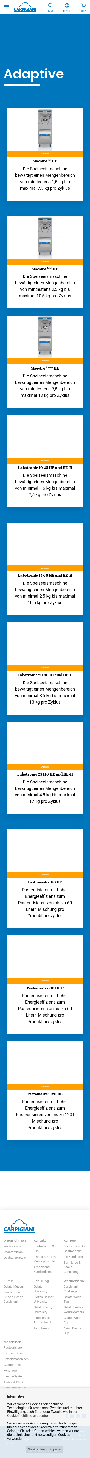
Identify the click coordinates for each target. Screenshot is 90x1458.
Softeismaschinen (16, 1359)
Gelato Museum (14, 1286)
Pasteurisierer (13, 1347)
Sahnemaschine (15, 1388)
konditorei (11, 1370)
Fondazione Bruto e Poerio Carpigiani (13, 1296)
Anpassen (56, 1449)
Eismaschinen (13, 1353)
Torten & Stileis (14, 1382)
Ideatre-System (14, 1376)
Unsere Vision (13, 1252)
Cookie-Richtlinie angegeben (28, 1415)
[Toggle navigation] (6, 6)
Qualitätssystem (15, 1257)
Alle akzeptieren (36, 1449)
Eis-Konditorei (73, 1256)
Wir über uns (12, 1246)
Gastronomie (13, 1365)
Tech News (41, 1328)
